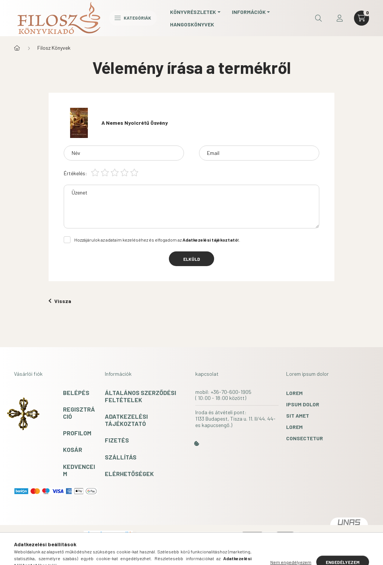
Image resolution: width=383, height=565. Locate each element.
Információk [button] (249, 12)
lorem (294, 393)
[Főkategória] (17, 48)
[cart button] (361, 18)
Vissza (60, 301)
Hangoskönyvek (192, 24)
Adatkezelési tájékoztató (126, 420)
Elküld (191, 259)
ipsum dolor (302, 404)
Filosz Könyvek (53, 47)
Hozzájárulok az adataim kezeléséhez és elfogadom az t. (157, 239)
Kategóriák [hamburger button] (133, 17)
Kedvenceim (79, 470)
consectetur (304, 438)
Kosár (72, 449)
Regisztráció (79, 413)
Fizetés (117, 440)
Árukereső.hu (108, 544)
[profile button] (339, 18)
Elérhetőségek (129, 473)
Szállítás (120, 457)
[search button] (318, 18)
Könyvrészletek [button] (193, 12)
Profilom (77, 432)
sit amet (297, 415)
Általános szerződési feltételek (140, 396)
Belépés (76, 392)
